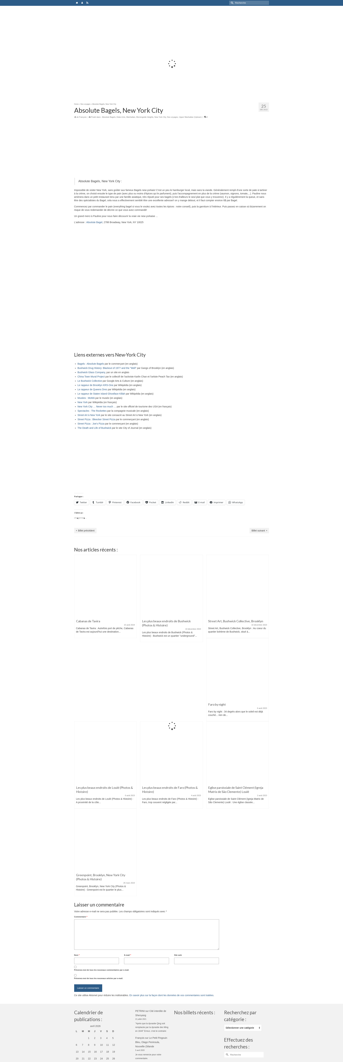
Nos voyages (172, 117)
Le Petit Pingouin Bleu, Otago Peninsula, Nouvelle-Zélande (151, 1042)
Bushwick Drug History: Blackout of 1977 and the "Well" (107, 368)
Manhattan (130, 117)
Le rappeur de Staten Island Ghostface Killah (101, 393)
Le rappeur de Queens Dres (92, 389)
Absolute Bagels (109, 117)
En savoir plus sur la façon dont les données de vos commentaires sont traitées (171, 995)
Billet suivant (258, 530)
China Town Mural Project (91, 376)
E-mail (127, 955)
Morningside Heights (144, 117)
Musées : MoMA (86, 398)
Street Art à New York (89, 415)
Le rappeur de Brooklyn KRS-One (95, 385)
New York (83, 402)
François (82, 117)
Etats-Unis (121, 117)
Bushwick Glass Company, (92, 372)
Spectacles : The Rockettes (92, 410)
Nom (77, 955)
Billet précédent (86, 530)
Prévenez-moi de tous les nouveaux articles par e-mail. (98, 978)
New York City (160, 117)
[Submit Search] (231, 3)
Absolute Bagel (94, 222)
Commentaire (81, 917)
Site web (178, 955)
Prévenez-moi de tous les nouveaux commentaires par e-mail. (101, 970)
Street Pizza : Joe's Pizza (91, 423)
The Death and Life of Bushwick (94, 428)
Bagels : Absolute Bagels (91, 363)
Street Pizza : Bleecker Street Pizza (96, 419)
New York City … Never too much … (97, 406)
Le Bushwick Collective (90, 380)
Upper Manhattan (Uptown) (190, 117)
